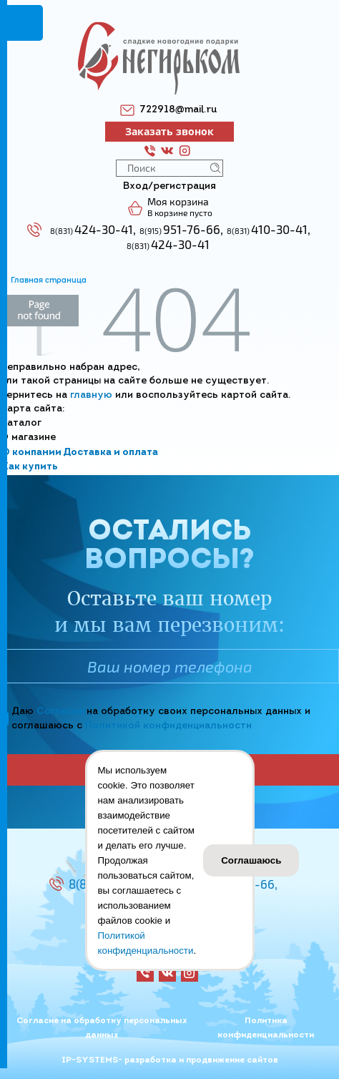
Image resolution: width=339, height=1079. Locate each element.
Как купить (29, 467)
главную (91, 395)
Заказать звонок (169, 131)
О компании (31, 452)
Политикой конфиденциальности (168, 726)
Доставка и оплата (110, 452)
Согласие (60, 711)
